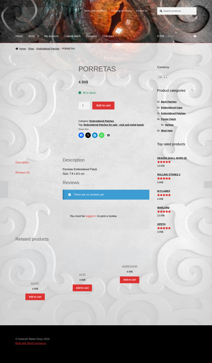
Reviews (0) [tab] (22, 172)
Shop (31, 36)
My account (51, 36)
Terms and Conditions (95, 10)
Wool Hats (167, 130)
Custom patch (72, 36)
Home (19, 36)
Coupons (91, 36)
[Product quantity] (84, 105)
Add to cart (103, 105)
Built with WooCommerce (30, 343)
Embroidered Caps (171, 107)
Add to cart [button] (35, 296)
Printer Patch (168, 119)
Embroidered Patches (47, 48)
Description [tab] (22, 162)
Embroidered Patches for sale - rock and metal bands (114, 124)
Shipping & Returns (121, 10)
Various (169, 124)
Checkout (108, 36)
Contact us (141, 10)
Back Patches (169, 101)
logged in (91, 216)
